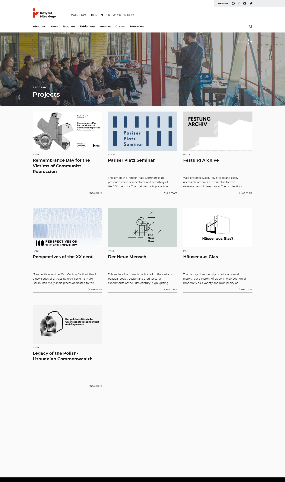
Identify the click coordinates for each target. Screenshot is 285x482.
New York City (121, 15)
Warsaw (78, 15)
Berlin (97, 15)
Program (69, 26)
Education (137, 26)
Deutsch (223, 3)
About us (39, 26)
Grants (120, 26)
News (54, 26)
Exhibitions (87, 26)
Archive (105, 26)
